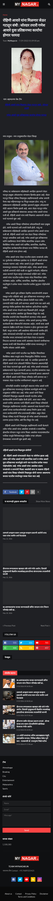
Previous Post (9, 626)
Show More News (43, 501)
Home (5, 15)
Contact (18, 894)
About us (8, 894)
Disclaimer (44, 894)
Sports (5, 789)
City (4, 776)
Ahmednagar (8, 768)
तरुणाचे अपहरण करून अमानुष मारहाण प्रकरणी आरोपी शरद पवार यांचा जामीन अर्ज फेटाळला (24, 534)
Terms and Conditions (26, 897)
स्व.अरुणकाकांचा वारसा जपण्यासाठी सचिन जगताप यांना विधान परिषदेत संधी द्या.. (26, 608)
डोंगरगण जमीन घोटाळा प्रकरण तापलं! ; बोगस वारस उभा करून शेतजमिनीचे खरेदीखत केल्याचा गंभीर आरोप (33, 724)
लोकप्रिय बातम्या (10, 673)
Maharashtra (8, 784)
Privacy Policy (30, 894)
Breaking (6, 772)
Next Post (45, 626)
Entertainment (8, 780)
